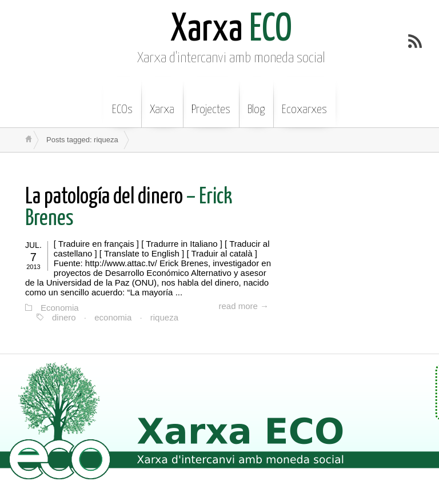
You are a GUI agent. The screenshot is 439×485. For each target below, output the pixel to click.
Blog (256, 101)
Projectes (210, 101)
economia (112, 317)
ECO (231, 30)
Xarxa (162, 101)
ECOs (122, 101)
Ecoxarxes (304, 101)
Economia (60, 307)
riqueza (164, 317)
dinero (64, 317)
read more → (243, 306)
